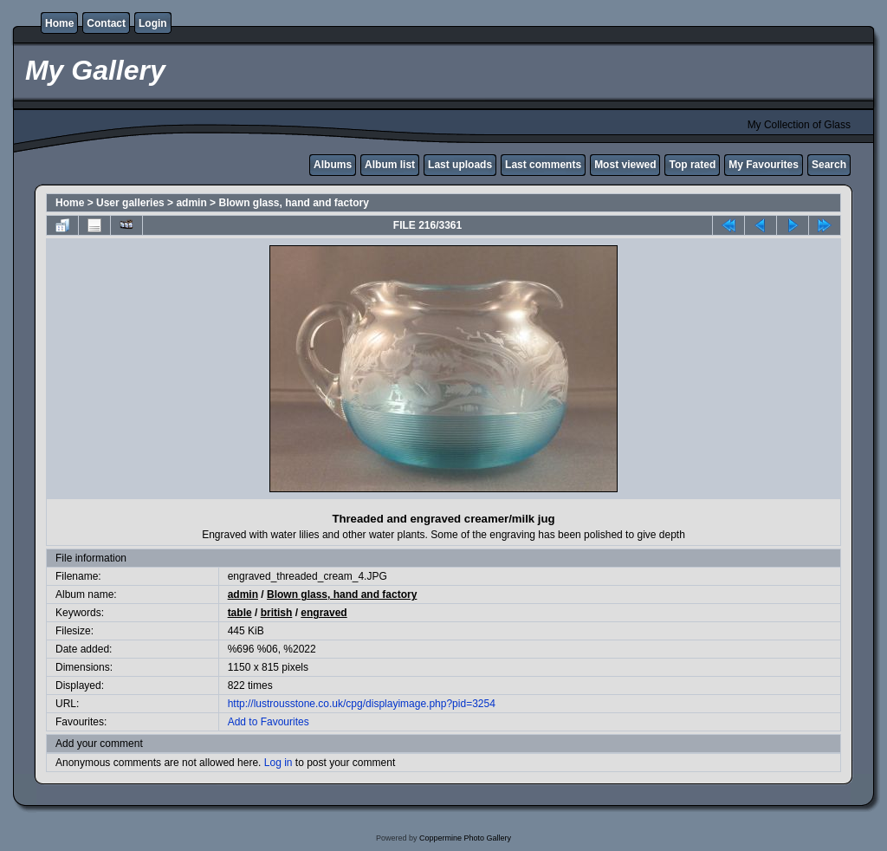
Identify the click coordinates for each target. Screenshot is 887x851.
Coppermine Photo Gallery (465, 838)
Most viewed (625, 165)
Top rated (692, 165)
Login (153, 23)
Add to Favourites (268, 722)
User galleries (130, 203)
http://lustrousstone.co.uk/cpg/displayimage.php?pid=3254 (361, 704)
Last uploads (460, 165)
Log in (278, 763)
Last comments (543, 165)
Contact (106, 23)
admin (191, 203)
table (240, 613)
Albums (333, 165)
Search (829, 165)
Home (59, 23)
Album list (390, 165)
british (277, 613)
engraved (323, 613)
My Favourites (763, 165)
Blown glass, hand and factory (293, 203)
